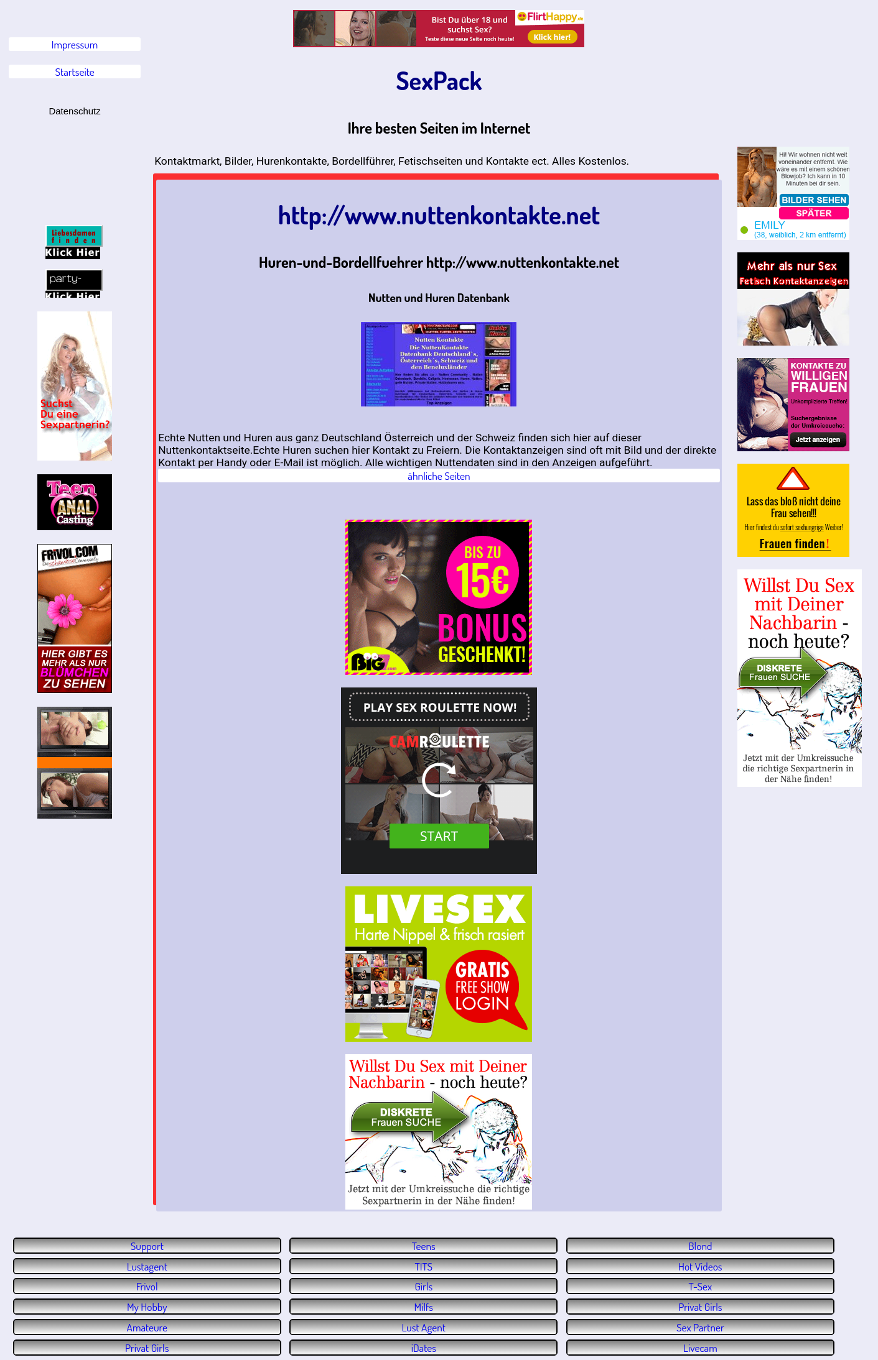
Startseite (75, 71)
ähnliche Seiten (439, 475)
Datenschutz (74, 111)
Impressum (75, 44)
